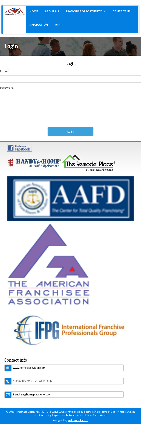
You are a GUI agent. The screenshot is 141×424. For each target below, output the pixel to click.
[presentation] (71, 114)
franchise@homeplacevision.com (32, 394)
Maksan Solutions (78, 420)
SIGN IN (59, 24)
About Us (52, 11)
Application (39, 24)
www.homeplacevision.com (29, 367)
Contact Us (122, 11)
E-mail (4, 71)
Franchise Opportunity (86, 11)
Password (7, 87)
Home (34, 11)
